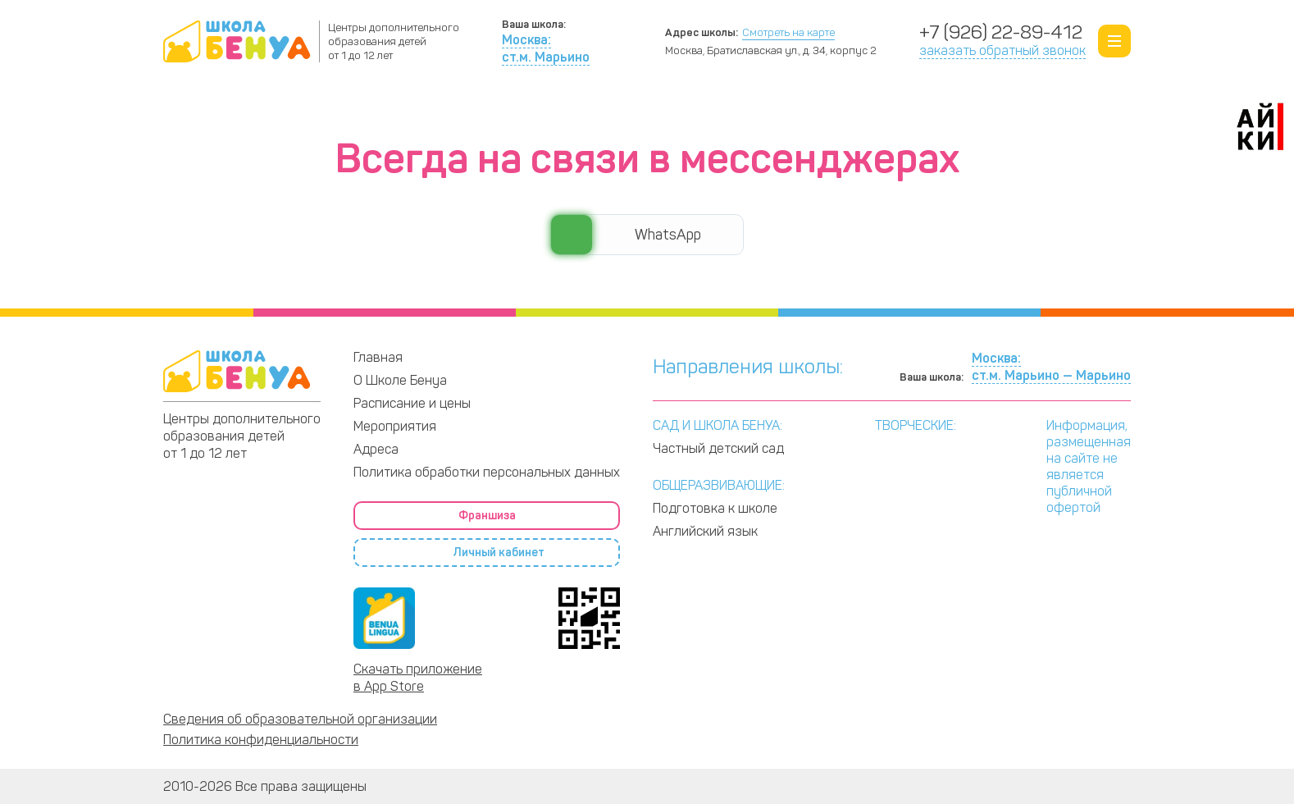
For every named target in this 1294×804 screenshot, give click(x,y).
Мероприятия (394, 426)
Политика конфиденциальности (260, 739)
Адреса (868, 104)
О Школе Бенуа (216, 104)
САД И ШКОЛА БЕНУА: (717, 425)
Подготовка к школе (715, 508)
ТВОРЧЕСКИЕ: (915, 425)
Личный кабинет (1063, 105)
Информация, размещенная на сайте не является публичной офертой (1088, 466)
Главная (378, 357)
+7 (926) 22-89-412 (1000, 32)
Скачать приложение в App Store (417, 677)
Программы (425, 104)
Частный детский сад (718, 448)
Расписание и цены (660, 104)
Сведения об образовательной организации (300, 719)
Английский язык (705, 531)
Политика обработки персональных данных (486, 472)
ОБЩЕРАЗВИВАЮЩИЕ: (719, 485)
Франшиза (944, 105)
